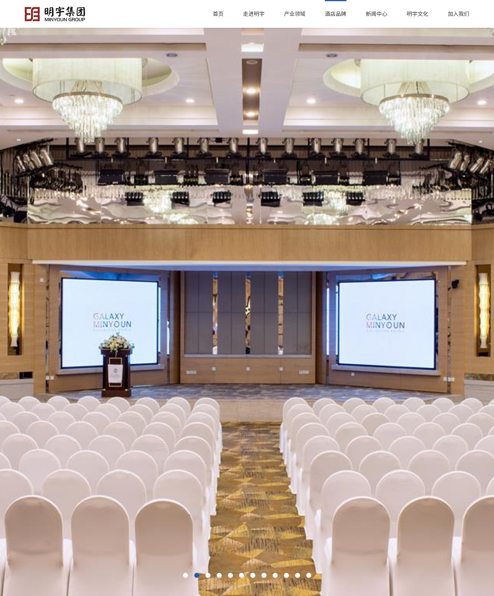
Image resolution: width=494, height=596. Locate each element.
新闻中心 (376, 14)
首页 (218, 14)
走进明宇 (254, 14)
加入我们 (458, 14)
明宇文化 (417, 14)
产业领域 (295, 14)
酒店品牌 (335, 14)
